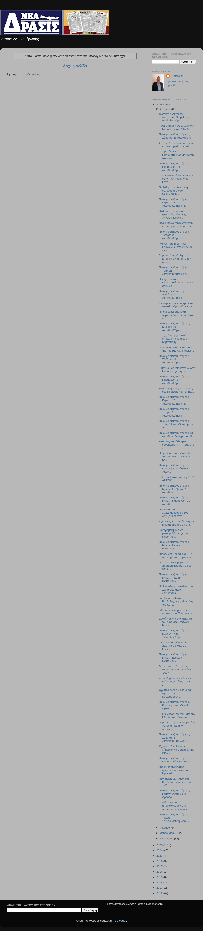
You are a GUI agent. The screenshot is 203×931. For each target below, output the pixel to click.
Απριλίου (165, 109)
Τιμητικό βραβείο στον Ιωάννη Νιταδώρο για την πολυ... (177, 369)
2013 (159, 887)
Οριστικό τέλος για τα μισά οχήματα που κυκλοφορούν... (175, 693)
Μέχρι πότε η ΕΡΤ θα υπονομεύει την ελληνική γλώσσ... (175, 247)
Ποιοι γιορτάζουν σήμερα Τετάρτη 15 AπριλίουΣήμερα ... (174, 412)
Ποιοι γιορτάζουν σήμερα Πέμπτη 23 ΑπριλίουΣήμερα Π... (174, 202)
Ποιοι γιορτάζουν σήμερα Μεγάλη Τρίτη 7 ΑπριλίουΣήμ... (174, 634)
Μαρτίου (165, 827)
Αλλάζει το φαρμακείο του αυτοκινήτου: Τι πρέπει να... (177, 612)
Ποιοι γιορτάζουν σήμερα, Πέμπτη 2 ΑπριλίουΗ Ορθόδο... (174, 794)
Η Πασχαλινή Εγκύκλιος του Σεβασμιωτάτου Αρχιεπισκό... (176, 589)
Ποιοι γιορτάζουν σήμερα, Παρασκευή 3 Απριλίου (174, 760)
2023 (159, 855)
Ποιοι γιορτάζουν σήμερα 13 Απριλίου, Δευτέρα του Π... (176, 434)
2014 (159, 882)
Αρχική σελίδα (75, 66)
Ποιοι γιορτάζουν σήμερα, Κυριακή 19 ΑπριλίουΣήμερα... (174, 327)
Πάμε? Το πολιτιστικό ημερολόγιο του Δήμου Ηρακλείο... (174, 770)
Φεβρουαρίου (168, 832)
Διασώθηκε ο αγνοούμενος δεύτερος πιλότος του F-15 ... (176, 681)
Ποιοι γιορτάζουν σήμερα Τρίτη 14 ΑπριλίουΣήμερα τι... (176, 424)
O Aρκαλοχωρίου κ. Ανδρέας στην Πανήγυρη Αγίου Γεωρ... (176, 179)
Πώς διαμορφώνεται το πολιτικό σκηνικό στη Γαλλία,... (173, 646)
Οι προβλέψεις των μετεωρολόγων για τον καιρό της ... (174, 533)
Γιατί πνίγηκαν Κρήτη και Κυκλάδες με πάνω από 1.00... (175, 782)
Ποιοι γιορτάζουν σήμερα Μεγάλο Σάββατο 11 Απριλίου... (174, 489)
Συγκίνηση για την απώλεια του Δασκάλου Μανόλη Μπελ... (175, 622)
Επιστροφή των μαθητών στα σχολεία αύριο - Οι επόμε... (177, 305)
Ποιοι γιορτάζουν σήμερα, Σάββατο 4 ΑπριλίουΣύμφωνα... (174, 737)
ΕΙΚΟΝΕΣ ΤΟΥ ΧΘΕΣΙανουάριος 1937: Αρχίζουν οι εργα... (175, 513)
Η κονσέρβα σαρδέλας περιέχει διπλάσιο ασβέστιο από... (177, 315)
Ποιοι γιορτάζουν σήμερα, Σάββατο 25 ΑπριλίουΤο (175, 136)
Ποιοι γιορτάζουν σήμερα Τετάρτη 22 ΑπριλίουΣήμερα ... (174, 235)
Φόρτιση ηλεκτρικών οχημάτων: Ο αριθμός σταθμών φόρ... (173, 117)
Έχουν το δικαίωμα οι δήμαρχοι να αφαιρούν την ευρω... (176, 749)
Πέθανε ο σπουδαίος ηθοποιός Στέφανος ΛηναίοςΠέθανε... (172, 214)
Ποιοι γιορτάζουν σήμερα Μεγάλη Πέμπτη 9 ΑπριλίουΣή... (174, 545)
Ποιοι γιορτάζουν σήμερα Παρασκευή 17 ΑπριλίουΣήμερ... (174, 379)
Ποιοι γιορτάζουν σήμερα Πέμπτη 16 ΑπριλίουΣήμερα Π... (174, 400)
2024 (159, 850)
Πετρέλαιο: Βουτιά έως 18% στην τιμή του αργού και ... (176, 555)
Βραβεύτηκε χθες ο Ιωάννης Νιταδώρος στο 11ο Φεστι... (177, 127)
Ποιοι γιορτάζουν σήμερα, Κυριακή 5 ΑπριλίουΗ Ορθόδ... (174, 705)
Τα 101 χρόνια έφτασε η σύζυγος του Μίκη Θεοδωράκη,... (173, 190)
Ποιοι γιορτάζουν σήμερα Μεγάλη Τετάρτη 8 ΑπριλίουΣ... (174, 577)
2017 (159, 866)
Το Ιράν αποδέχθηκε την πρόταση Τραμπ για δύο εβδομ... (175, 565)
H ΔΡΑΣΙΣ (176, 76)
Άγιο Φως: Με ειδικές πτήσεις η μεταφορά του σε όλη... (177, 523)
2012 (159, 893)
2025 (159, 845)
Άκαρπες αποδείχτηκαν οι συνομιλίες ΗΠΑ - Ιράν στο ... (176, 444)
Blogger (121, 920)
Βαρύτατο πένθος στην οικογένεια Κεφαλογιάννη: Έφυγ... (176, 669)
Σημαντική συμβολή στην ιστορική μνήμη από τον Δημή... (175, 258)
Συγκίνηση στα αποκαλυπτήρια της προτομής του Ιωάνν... (174, 806)
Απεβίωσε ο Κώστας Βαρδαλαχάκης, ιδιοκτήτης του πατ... (176, 601)
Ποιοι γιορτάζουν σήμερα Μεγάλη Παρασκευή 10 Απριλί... (174, 501)
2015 (159, 877)
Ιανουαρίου (167, 838)
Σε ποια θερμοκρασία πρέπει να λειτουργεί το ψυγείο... (176, 145)
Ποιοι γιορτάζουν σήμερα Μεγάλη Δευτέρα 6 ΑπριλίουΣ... (174, 657)
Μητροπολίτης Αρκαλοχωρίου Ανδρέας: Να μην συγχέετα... (177, 725)
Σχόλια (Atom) (31, 74)
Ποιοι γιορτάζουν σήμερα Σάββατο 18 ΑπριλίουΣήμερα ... (174, 359)
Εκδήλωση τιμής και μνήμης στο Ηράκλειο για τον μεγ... (177, 390)
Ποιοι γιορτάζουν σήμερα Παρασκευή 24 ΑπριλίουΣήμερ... (174, 167)
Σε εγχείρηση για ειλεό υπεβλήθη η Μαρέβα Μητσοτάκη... (173, 339)
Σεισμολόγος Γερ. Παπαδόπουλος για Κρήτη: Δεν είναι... (177, 155)
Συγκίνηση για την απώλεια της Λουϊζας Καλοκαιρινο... (176, 349)
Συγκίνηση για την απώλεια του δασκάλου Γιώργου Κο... (176, 456)
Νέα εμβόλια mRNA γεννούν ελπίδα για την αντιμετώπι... (177, 224)
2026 (159, 104)
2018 (159, 861)
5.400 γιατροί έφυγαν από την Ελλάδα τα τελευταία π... (177, 715)
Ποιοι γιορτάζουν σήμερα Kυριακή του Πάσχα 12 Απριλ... (174, 468)
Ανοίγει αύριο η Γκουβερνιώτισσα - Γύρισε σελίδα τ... (176, 282)
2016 (159, 871)
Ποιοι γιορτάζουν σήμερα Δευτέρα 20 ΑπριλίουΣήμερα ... (174, 294)
